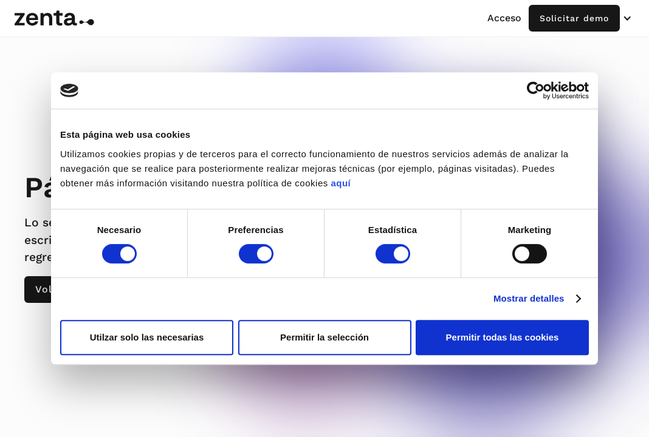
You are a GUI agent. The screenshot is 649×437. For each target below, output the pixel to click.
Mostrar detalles (529, 298)
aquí (341, 183)
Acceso (504, 18)
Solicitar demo (574, 18)
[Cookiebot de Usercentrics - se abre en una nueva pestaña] (535, 90)
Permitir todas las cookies (502, 337)
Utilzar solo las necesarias (147, 337)
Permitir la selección (324, 337)
